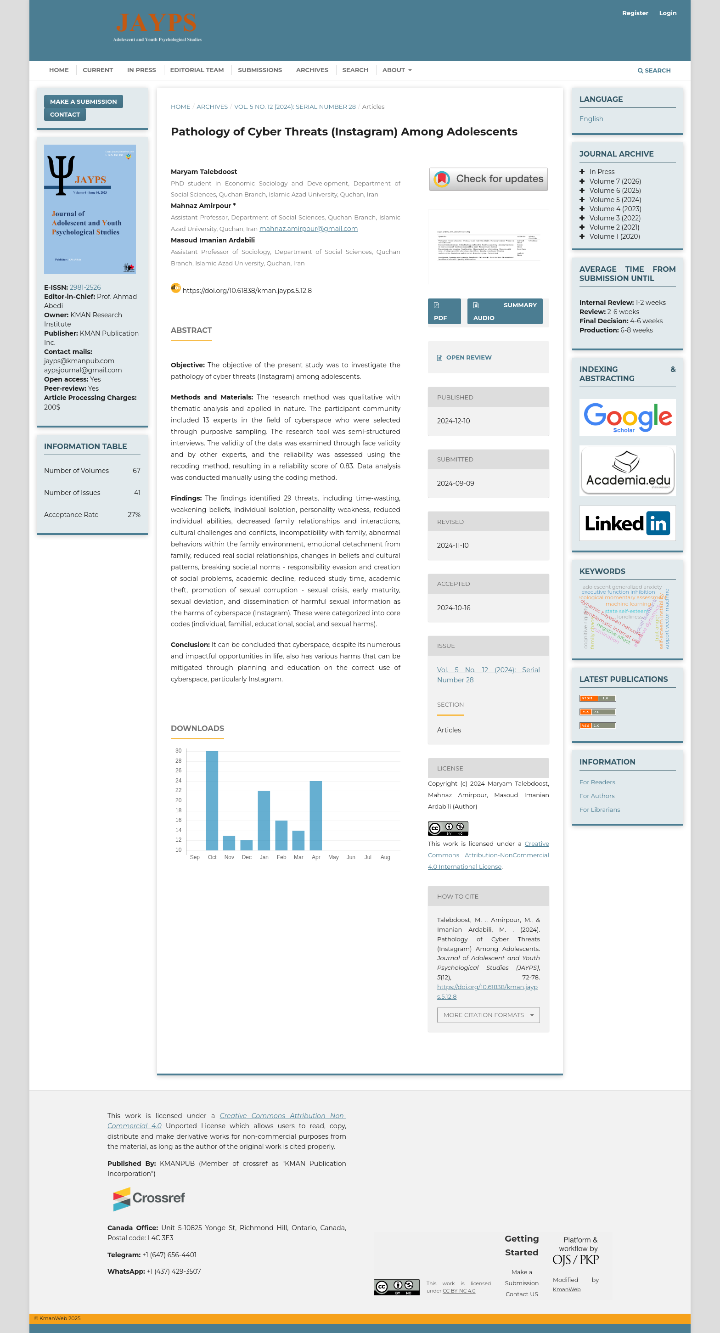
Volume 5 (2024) (613, 200)
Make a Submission (83, 101)
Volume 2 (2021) (612, 227)
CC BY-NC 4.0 (459, 1291)
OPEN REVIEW (469, 357)
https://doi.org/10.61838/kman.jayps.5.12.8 (247, 291)
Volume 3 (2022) (613, 218)
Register (635, 13)
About (394, 69)
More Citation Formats (484, 1014)
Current (98, 69)
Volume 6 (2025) (613, 190)
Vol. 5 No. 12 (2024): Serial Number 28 (295, 106)
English (591, 119)
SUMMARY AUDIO (505, 311)
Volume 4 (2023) (613, 209)
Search (356, 69)
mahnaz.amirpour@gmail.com (308, 229)
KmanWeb (567, 1289)
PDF (440, 317)
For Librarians (599, 809)
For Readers (597, 782)
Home (59, 69)
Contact (65, 114)
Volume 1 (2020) (612, 236)
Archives (312, 69)
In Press (141, 69)
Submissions (260, 69)
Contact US (522, 1294)
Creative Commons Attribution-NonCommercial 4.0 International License (488, 855)
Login (668, 13)
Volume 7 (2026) (613, 181)
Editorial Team (197, 69)
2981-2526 (85, 287)
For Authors (597, 795)
